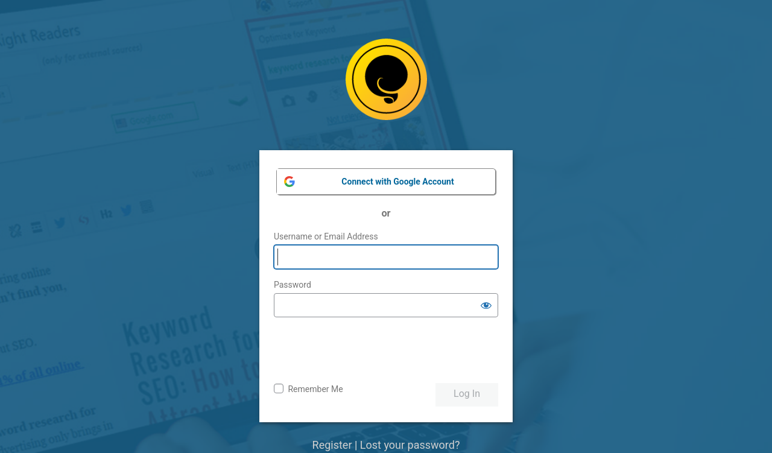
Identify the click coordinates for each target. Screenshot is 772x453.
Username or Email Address (326, 236)
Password (292, 285)
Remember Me (315, 389)
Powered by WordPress (386, 88)
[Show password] (486, 305)
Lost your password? (410, 445)
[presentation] (365, 350)
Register (332, 445)
